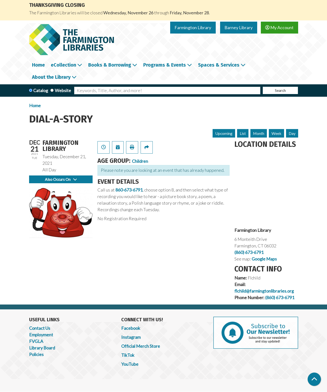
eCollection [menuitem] (63, 65)
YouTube (129, 364)
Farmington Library (193, 27)
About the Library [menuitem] (51, 77)
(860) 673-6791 (248, 252)
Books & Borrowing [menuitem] (109, 65)
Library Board (42, 347)
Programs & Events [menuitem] (164, 65)
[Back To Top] (314, 379)
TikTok (127, 355)
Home (35, 105)
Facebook (130, 328)
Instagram (131, 337)
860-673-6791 (129, 189)
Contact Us (39, 328)
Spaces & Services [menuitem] (218, 65)
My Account (279, 27)
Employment (41, 334)
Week (276, 133)
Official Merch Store (140, 346)
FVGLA (36, 341)
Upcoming (223, 133)
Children (140, 161)
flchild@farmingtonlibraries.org (264, 291)
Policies (36, 354)
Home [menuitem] (38, 65)
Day (292, 133)
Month (258, 133)
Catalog (40, 90)
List (243, 133)
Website (63, 90)
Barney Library (238, 27)
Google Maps (264, 258)
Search (280, 90)
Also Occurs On (61, 179)
